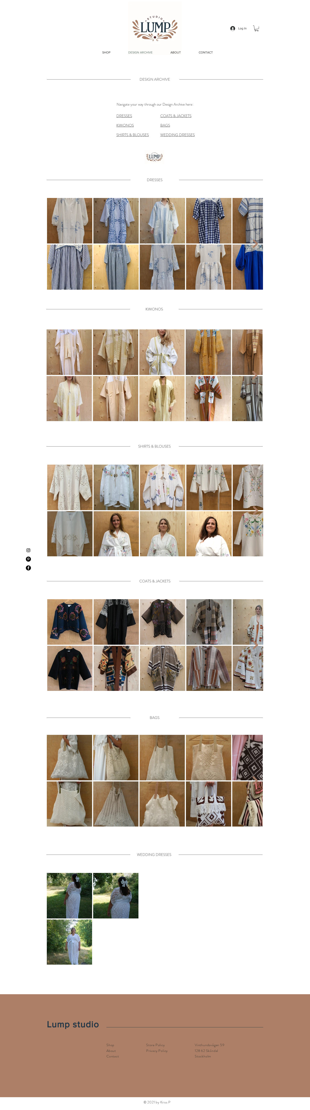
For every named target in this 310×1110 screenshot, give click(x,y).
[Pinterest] (28, 559)
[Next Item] (255, 243)
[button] (256, 28)
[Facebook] (28, 567)
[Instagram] (28, 550)
